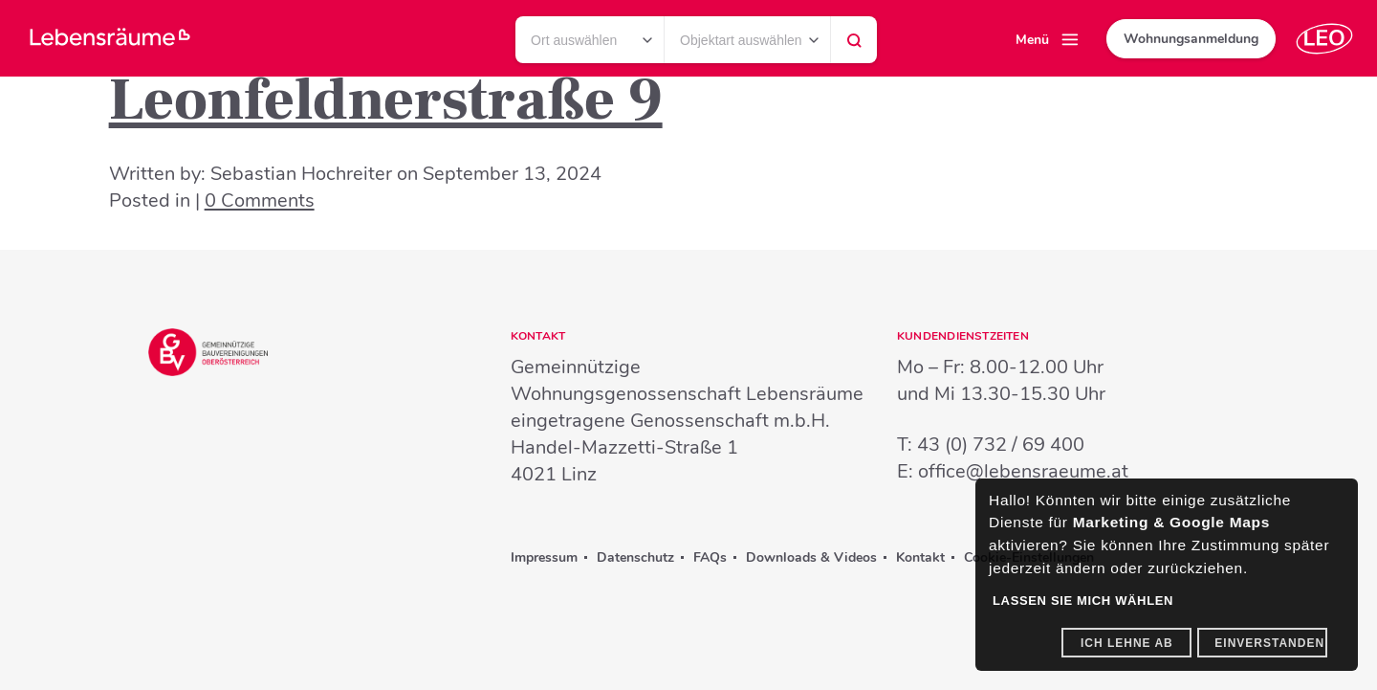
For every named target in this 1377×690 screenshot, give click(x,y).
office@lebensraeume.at (1023, 471)
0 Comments (260, 200)
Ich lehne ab (1127, 643)
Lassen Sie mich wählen (1083, 600)
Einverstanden (1269, 643)
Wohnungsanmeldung (1191, 39)
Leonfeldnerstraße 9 (386, 100)
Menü (1032, 40)
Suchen (854, 45)
